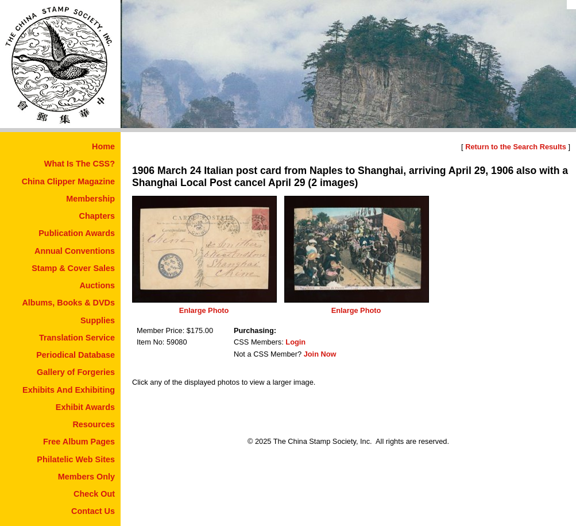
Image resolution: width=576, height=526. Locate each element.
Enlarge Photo (204, 310)
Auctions (97, 285)
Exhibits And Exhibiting (68, 389)
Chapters (97, 216)
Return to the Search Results (515, 146)
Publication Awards (76, 233)
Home (103, 146)
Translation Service (77, 337)
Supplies (97, 320)
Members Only (86, 476)
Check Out (94, 493)
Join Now (320, 354)
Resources (93, 424)
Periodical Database (75, 354)
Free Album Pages (79, 441)
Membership (90, 198)
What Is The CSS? (79, 163)
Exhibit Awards (85, 407)
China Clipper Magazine (68, 181)
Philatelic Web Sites (76, 459)
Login (295, 342)
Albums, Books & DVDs (68, 302)
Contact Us (93, 511)
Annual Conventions (74, 251)
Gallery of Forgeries (76, 372)
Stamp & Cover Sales (73, 268)
